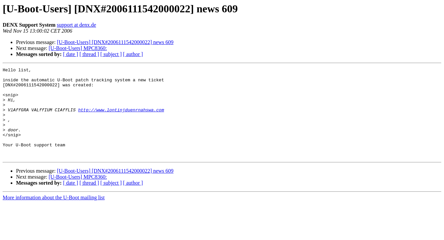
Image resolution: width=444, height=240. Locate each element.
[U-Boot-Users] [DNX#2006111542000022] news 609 (115, 42)
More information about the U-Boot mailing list (54, 215)
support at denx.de (76, 25)
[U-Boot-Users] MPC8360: (78, 48)
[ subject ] (111, 54)
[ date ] (70, 54)
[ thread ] (89, 54)
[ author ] (133, 54)
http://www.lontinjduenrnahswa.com (121, 119)
